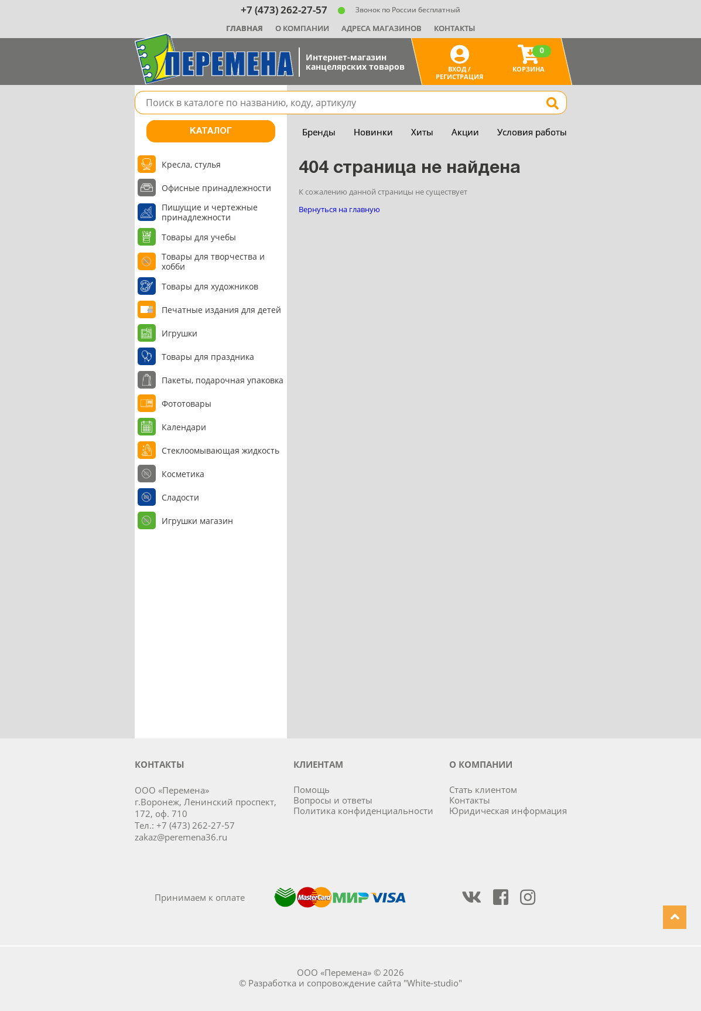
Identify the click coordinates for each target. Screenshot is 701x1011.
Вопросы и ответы (332, 800)
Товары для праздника (208, 357)
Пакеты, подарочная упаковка (222, 380)
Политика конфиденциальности (363, 810)
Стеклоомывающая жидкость (220, 450)
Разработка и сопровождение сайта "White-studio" (355, 983)
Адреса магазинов (381, 28)
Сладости (180, 497)
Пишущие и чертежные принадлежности (210, 212)
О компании (302, 28)
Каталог (211, 131)
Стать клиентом (483, 789)
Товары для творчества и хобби (213, 261)
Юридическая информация (508, 810)
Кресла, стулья (191, 164)
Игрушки (179, 333)
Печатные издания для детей (221, 310)
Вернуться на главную (339, 209)
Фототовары (186, 404)
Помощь (311, 789)
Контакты (454, 28)
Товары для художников (210, 286)
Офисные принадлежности (216, 188)
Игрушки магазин (197, 521)
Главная (244, 28)
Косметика (183, 474)
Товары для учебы (199, 237)
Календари (184, 427)
